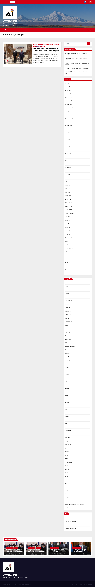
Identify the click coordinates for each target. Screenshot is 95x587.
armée (66, 290)
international (68, 413)
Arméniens (68, 297)
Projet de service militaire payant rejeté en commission (36, 551)
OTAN (66, 455)
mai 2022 (67, 220)
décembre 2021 (69, 237)
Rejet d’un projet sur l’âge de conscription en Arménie (14, 551)
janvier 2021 (68, 266)
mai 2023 (67, 185)
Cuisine (67, 342)
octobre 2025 (68, 104)
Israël (66, 427)
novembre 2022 (69, 206)
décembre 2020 (69, 269)
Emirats (67, 363)
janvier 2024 (68, 157)
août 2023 (67, 174)
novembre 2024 (69, 122)
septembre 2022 (69, 213)
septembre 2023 (69, 171)
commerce (67, 328)
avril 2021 (67, 255)
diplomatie (56, 44)
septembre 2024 (69, 129)
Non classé (68, 444)
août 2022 (67, 216)
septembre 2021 (69, 248)
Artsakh (39, 44)
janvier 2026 (68, 93)
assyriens (67, 307)
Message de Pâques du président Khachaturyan (77, 68)
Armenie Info (10, 20)
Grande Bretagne (69, 392)
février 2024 (68, 153)
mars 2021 (67, 259)
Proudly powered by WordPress (10, 584)
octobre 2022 (68, 209)
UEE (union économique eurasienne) (74, 504)
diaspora (67, 349)
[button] (88, 30)
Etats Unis (67, 370)
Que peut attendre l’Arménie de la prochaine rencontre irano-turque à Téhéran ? (46, 51)
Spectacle (67, 486)
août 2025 (67, 111)
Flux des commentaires (71, 525)
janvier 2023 (68, 199)
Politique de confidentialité (86, 584)
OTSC (66, 458)
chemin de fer (68, 321)
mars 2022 (67, 227)
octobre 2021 (68, 244)
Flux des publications (70, 521)
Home (73, 584)
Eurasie (67, 374)
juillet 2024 (68, 136)
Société (67, 483)
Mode (66, 441)
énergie (67, 367)
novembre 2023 (69, 164)
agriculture (68, 283)
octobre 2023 (68, 167)
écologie (67, 356)
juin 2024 (67, 139)
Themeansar (27, 584)
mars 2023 (67, 192)
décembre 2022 (69, 202)
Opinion (67, 451)
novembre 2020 (69, 273)
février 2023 (68, 195)
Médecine (67, 434)
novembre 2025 (69, 100)
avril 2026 (67, 83)
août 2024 (67, 132)
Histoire (67, 402)
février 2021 (68, 262)
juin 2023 (67, 181)
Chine (66, 325)
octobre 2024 (68, 125)
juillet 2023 (68, 178)
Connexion (67, 518)
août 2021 (67, 251)
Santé (66, 476)
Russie (66, 472)
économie (67, 360)
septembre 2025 (69, 107)
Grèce (66, 395)
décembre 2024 (69, 118)
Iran (34, 46)
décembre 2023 (69, 160)
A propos (12, 30)
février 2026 (68, 90)
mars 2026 (68, 86)
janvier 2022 (68, 234)
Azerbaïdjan (44, 44)
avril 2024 (67, 146)
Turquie (42, 46)
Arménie (35, 44)
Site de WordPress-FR (71, 528)
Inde (66, 409)
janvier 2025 (68, 114)
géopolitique (68, 385)
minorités (67, 437)
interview (67, 416)
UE (65, 500)
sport (66, 490)
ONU (66, 448)
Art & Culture (68, 300)
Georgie (67, 388)
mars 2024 (67, 150)
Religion (67, 469)
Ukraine (67, 508)
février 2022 (68, 230)
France (66, 381)
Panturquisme (68, 462)
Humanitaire (68, 406)
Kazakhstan (68, 430)
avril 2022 (67, 223)
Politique (38, 46)
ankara (66, 286)
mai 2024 (67, 143)
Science (67, 479)
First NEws (68, 378)
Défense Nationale (70, 346)
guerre (66, 399)
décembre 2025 (69, 97)
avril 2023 (67, 188)
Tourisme (67, 493)
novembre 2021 (69, 241)
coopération (68, 332)
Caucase (67, 318)
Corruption (68, 335)
